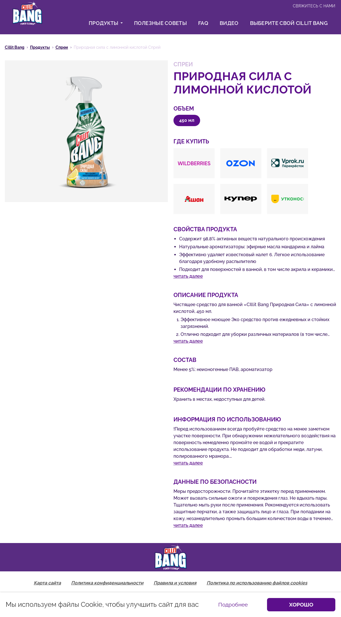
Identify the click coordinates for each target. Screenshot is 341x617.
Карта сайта (47, 583)
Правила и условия (175, 583)
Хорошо (301, 604)
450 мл (186, 120)
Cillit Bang (14, 47)
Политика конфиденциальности (107, 583)
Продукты (105, 23)
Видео (229, 23)
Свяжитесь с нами (314, 6)
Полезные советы (160, 23)
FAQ (203, 23)
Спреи (62, 47)
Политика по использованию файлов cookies (257, 583)
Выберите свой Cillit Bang (289, 23)
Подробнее (233, 604)
